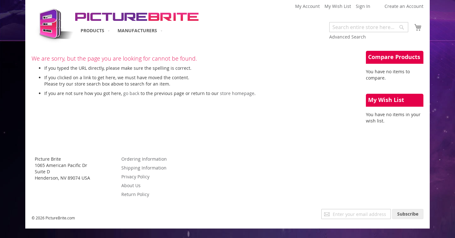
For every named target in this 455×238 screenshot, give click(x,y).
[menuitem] (94, 30)
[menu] (120, 30)
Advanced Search (347, 37)
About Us (131, 185)
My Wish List (338, 6)
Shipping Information (144, 168)
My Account (307, 6)
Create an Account (404, 6)
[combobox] (368, 27)
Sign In (363, 6)
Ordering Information (144, 159)
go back (131, 93)
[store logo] (53, 24)
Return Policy (135, 194)
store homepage (237, 93)
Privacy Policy (135, 177)
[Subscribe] (407, 214)
